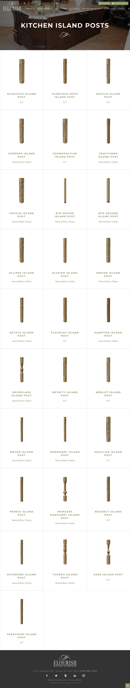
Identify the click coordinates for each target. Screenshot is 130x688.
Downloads (109, 9)
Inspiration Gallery (92, 9)
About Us (30, 9)
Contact (121, 9)
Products (74, 9)
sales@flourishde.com (121, 3)
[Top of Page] (127, 685)
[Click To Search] (128, 8)
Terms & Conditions (57, 680)
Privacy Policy (75, 680)
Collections (61, 9)
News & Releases (45, 9)
